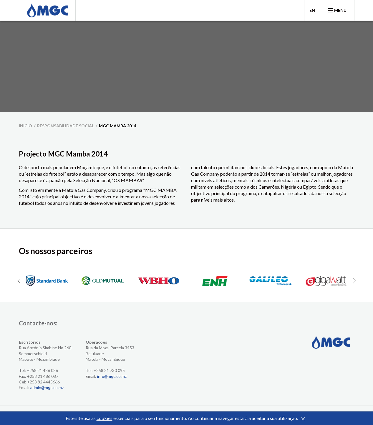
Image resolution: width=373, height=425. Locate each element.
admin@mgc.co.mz (47, 387)
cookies (104, 418)
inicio (25, 125)
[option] (47, 281)
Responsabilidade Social (65, 125)
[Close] (303, 419)
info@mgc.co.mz (112, 376)
